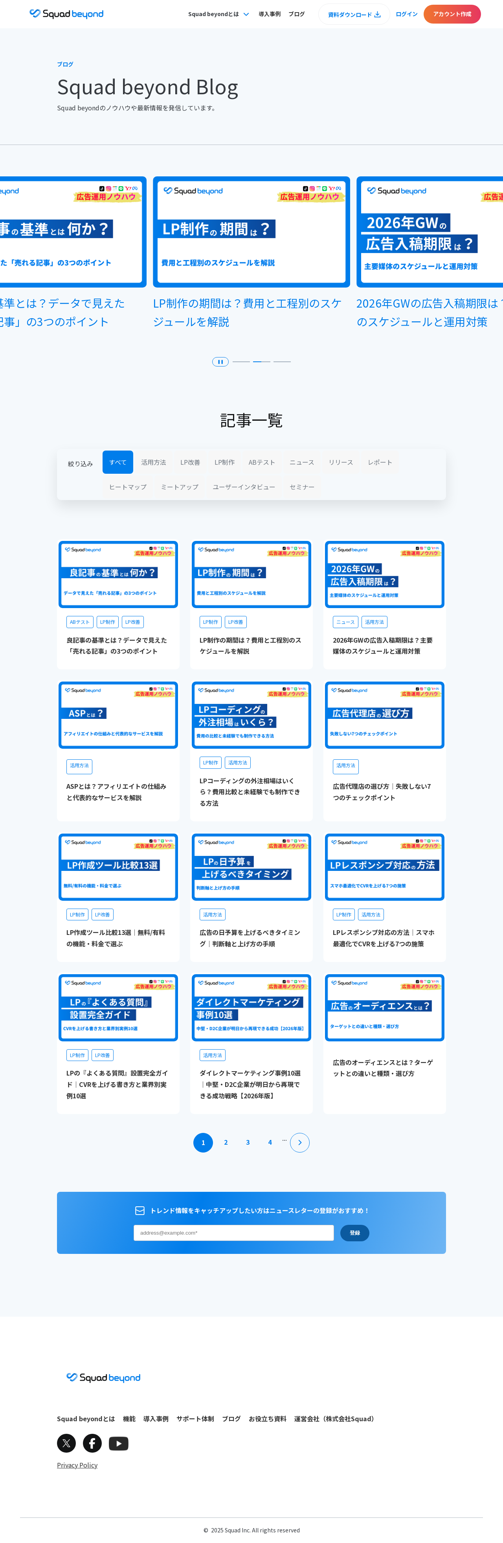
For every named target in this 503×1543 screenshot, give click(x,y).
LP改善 (190, 462)
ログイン (407, 14)
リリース (341, 462)
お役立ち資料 (267, 1418)
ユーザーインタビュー (244, 486)
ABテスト (262, 462)
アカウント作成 (452, 14)
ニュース (302, 462)
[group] (251, 256)
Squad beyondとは (86, 1418)
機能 (129, 1418)
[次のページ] (300, 1143)
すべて (118, 462)
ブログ (296, 14)
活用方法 (153, 462)
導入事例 (270, 14)
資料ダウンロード (350, 14)
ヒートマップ (128, 486)
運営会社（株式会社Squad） (336, 1418)
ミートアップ (179, 486)
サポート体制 (195, 1418)
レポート (380, 462)
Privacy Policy (77, 1465)
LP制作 (225, 462)
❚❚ (220, 361)
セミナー (302, 486)
